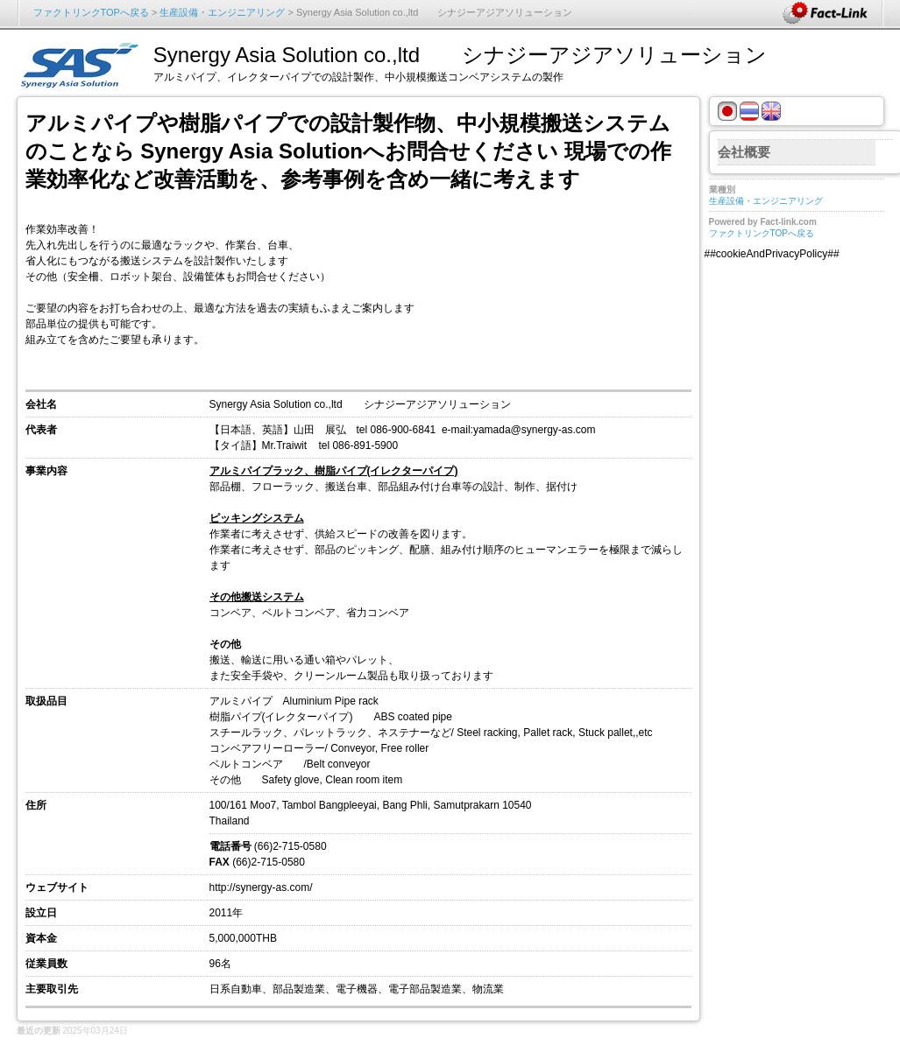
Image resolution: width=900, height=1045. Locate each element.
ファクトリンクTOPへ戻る (91, 12)
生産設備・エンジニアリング (222, 12)
